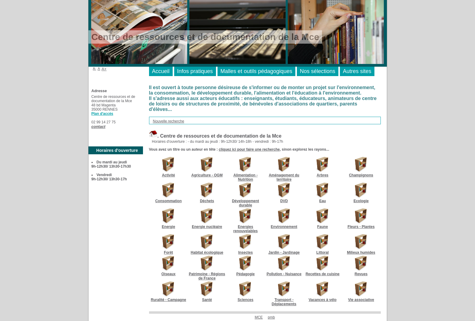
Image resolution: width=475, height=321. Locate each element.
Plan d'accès (102, 114)
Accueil (161, 71)
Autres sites (357, 71)
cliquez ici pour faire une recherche (249, 149)
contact (98, 126)
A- (94, 68)
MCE (259, 317)
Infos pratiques (195, 71)
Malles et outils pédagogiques (256, 71)
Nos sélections (317, 71)
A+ (104, 69)
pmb (271, 317)
